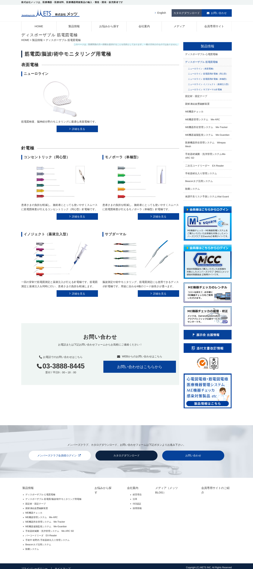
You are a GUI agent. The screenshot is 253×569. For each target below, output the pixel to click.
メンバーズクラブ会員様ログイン (57, 454)
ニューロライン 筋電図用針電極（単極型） (208, 78)
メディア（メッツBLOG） (167, 486)
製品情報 (74, 25)
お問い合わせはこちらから (139, 366)
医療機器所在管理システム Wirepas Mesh (205, 143)
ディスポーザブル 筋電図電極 (201, 61)
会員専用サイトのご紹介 (214, 486)
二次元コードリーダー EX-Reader (204, 164)
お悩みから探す (109, 25)
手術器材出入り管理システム (201, 172)
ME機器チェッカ (194, 110)
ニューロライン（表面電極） (201, 67)
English (161, 12)
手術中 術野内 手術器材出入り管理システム (47, 537)
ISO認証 (134, 500)
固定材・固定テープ (196, 95)
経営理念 (134, 491)
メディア (179, 25)
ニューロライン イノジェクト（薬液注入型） (209, 83)
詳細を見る (78, 127)
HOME (39, 25)
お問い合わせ (219, 12)
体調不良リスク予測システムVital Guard (207, 195)
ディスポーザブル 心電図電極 (201, 53)
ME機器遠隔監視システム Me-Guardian (207, 133)
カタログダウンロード (186, 12)
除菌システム (192, 187)
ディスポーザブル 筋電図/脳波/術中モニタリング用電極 (53, 496)
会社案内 (144, 25)
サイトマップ (63, 564)
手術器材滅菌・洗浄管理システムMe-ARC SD (205, 155)
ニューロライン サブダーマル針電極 (205, 88)
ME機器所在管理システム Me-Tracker (206, 126)
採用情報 (134, 505)
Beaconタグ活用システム (199, 180)
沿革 (132, 496)
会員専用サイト (214, 25)
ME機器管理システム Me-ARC (202, 118)
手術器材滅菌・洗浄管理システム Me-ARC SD (49, 528)
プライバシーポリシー (34, 564)
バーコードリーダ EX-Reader (41, 532)
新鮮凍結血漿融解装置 (197, 102)
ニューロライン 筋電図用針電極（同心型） (208, 72)
